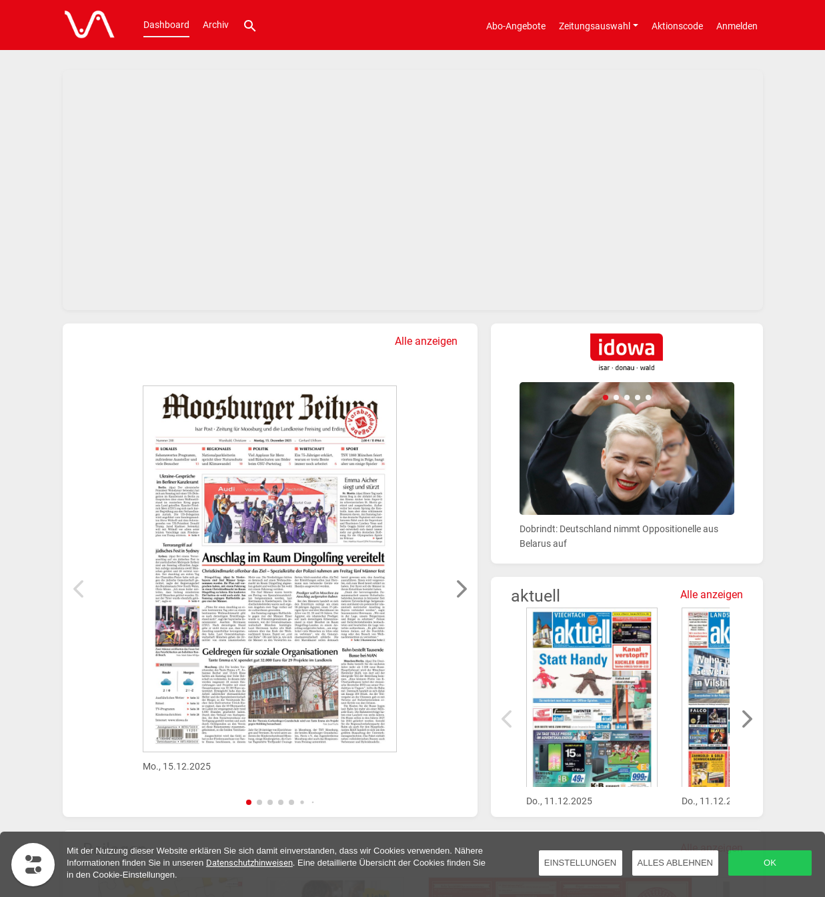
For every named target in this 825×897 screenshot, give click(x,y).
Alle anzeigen (426, 341)
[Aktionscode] (677, 25)
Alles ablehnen (675, 863)
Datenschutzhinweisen (249, 863)
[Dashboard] (86, 25)
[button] (248, 802)
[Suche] (250, 25)
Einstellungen (580, 863)
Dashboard (166, 24)
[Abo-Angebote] (516, 25)
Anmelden (737, 26)
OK (770, 863)
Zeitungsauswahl (594, 26)
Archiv (216, 24)
